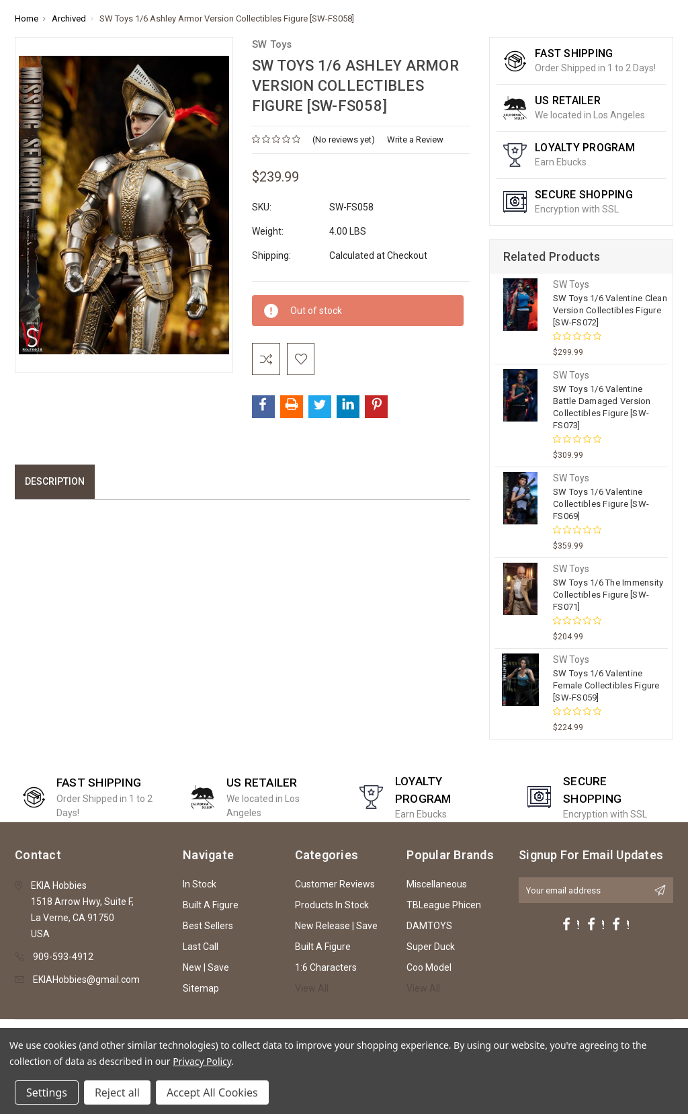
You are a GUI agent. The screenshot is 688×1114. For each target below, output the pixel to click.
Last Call (200, 946)
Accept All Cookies (212, 1092)
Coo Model (429, 967)
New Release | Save (336, 925)
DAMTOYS (429, 925)
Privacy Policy (202, 1061)
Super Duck (430, 946)
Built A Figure (211, 905)
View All (312, 988)
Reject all (117, 1092)
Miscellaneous (436, 884)
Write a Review (415, 139)
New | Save (206, 967)
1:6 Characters (326, 967)
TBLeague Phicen (443, 905)
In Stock (199, 884)
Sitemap (201, 988)
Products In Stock (332, 905)
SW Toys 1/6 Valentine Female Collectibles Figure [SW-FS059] (606, 685)
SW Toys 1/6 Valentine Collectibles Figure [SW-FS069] (601, 504)
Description (55, 482)
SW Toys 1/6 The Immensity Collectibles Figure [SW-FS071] (608, 595)
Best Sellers (208, 925)
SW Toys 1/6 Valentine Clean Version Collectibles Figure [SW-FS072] (610, 310)
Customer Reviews (335, 884)
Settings (46, 1092)
